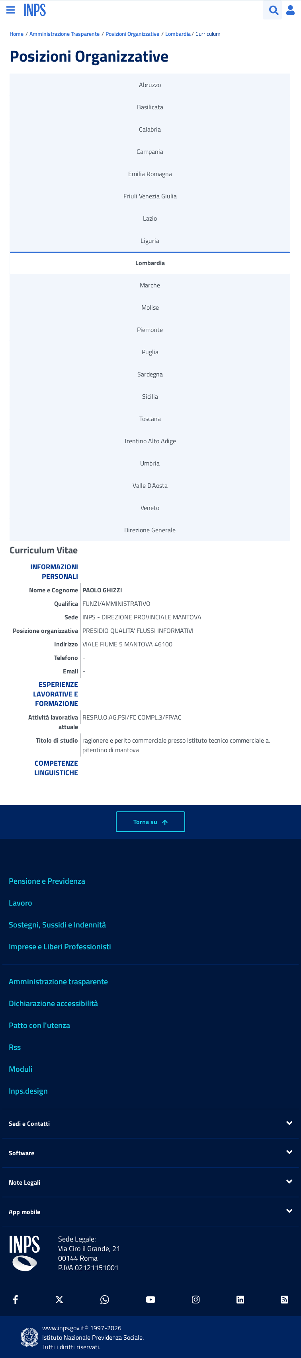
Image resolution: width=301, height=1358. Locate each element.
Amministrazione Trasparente (64, 33)
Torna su (150, 821)
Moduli (21, 1069)
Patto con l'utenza (39, 1025)
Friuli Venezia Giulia (150, 196)
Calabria (150, 129)
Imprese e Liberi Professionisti (60, 946)
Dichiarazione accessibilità (53, 1003)
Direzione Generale (150, 530)
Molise (150, 307)
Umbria (150, 463)
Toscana (150, 418)
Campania (150, 151)
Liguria (150, 240)
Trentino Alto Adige (150, 441)
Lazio (150, 218)
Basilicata (150, 107)
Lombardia (178, 33)
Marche (150, 285)
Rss (15, 1047)
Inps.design (28, 1090)
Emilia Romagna (150, 173)
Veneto (150, 507)
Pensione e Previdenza (47, 881)
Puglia (150, 352)
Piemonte (150, 329)
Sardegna (150, 374)
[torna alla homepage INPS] (35, 9)
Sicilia (150, 396)
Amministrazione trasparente (58, 981)
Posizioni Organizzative (132, 33)
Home (16, 33)
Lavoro (20, 902)
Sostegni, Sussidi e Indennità (57, 924)
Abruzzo (150, 84)
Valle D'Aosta (150, 485)
